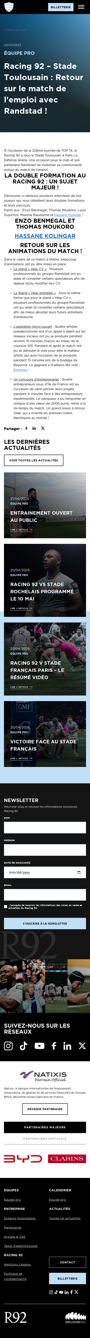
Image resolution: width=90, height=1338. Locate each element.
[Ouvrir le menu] (81, 7)
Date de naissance (17, 862)
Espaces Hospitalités (20, 1218)
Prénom (9, 840)
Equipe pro (12, 1200)
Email (8, 885)
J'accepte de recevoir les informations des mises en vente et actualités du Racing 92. (45, 906)
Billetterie (67, 1278)
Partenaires (12, 1227)
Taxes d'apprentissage (21, 1246)
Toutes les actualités (65, 1218)
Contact (67, 1262)
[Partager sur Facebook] (26, 428)
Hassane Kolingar (67, 215)
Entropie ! (21, 370)
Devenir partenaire (44, 1109)
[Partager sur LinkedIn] (34, 428)
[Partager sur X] (43, 428)
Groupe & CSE (14, 1237)
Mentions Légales (17, 1264)
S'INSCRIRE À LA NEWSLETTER (45, 923)
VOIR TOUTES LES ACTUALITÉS (33, 460)
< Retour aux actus (15, 30)
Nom (7, 818)
